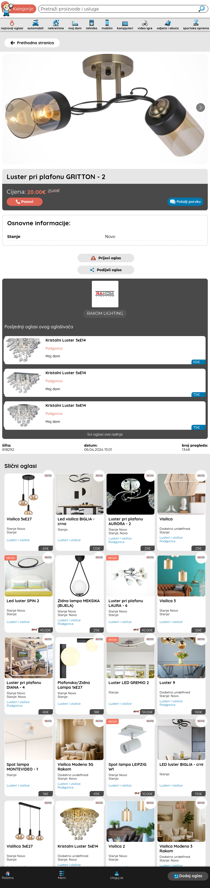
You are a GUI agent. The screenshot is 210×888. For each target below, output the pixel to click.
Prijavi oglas (106, 258)
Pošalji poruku (185, 201)
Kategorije (17, 8)
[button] (200, 107)
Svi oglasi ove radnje (105, 439)
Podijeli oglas (106, 270)
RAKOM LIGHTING (105, 317)
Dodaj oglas (187, 875)
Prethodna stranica (32, 42)
